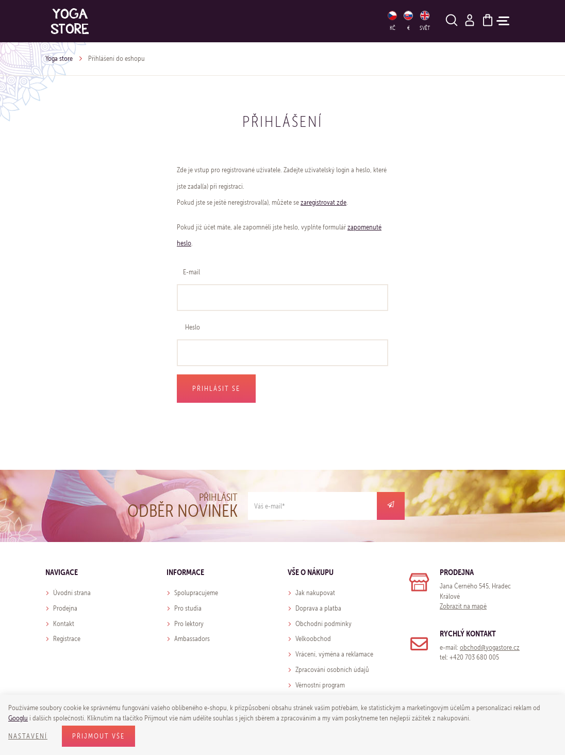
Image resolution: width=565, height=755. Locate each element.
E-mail (191, 272)
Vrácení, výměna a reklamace (334, 654)
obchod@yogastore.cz (490, 647)
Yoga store (59, 58)
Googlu (18, 718)
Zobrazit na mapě (463, 606)
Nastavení (27, 736)
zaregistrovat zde (323, 202)
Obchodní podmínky (323, 623)
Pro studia (188, 608)
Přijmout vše (98, 736)
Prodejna (65, 608)
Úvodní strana (72, 592)
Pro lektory (189, 623)
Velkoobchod (313, 638)
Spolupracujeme (196, 592)
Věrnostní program (320, 685)
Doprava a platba (318, 608)
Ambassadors (192, 638)
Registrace (66, 638)
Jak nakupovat (315, 592)
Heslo (192, 327)
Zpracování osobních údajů (332, 669)
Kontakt (63, 623)
